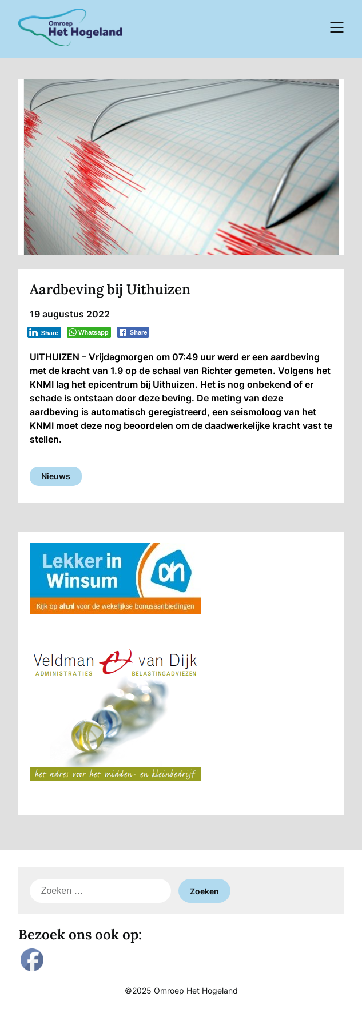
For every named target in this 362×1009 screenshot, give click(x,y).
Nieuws (55, 476)
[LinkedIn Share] (44, 332)
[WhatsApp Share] (89, 332)
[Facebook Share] (133, 332)
